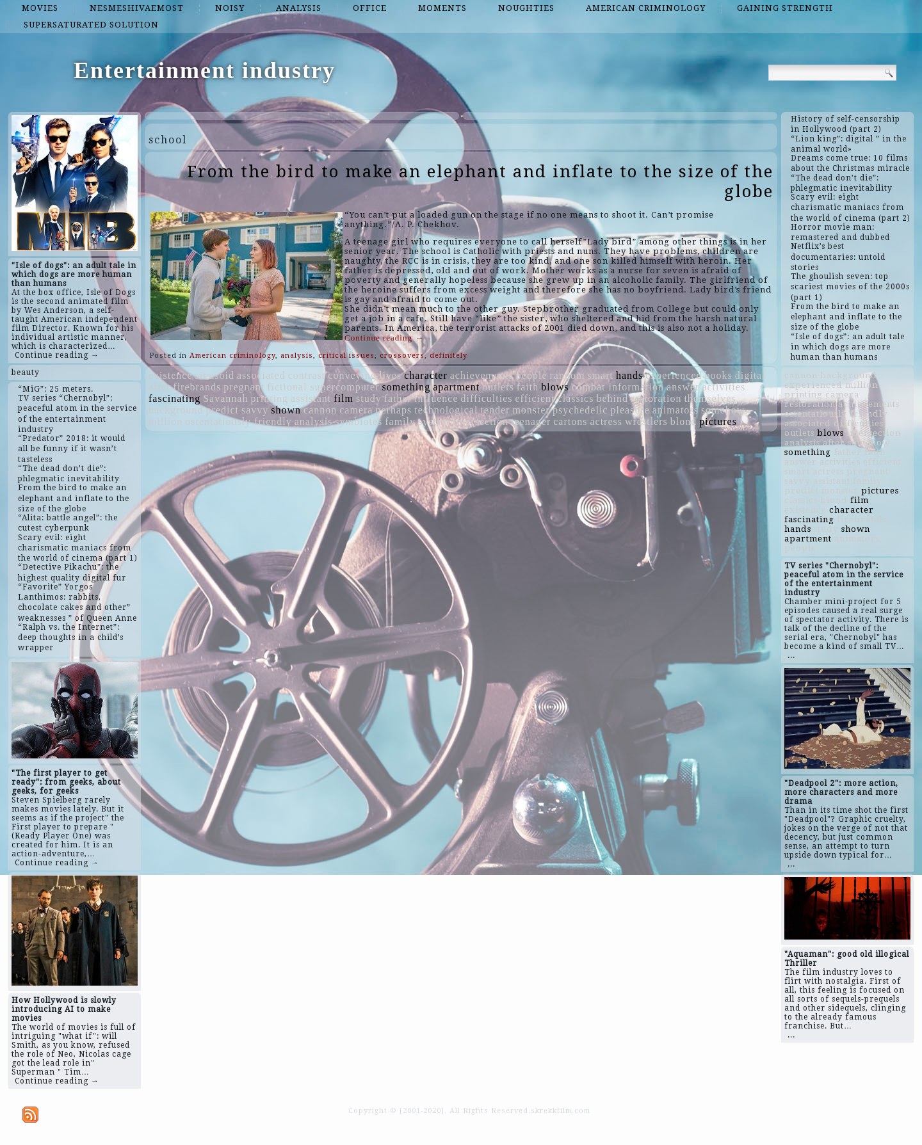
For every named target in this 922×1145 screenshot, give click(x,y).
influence (436, 398)
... (791, 655)
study (369, 398)
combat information (617, 386)
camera (356, 409)
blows (555, 386)
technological (446, 409)
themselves (710, 398)
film (343, 398)
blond (683, 421)
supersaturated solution (91, 24)
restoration (656, 398)
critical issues (346, 355)
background (176, 409)
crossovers (402, 355)
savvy (254, 409)
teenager (531, 421)
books (718, 375)
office (370, 8)
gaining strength (785, 8)
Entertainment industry (205, 70)
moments (442, 8)
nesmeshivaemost (137, 8)
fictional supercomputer (323, 386)
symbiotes (358, 421)
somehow (723, 409)
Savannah (225, 398)
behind (612, 398)
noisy (230, 8)
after (159, 386)
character (426, 375)
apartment (456, 386)
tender (495, 409)
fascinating (174, 398)
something (406, 386)
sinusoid (214, 375)
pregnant (243, 386)
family (400, 421)
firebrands (197, 386)
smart (600, 375)
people (531, 375)
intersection (480, 421)
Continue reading (384, 337)
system (434, 421)
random (567, 375)
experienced (673, 375)
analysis (298, 8)
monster (531, 409)
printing (269, 398)
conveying (352, 375)
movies (40, 8)
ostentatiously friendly (238, 421)
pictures (718, 421)
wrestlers (646, 421)
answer (683, 386)
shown (286, 409)
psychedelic (580, 409)
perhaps (393, 409)
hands (629, 375)
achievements (482, 375)
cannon (320, 409)
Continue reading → (57, 355)
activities (723, 386)
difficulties (486, 398)
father (398, 398)
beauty (26, 372)
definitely (448, 355)
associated (261, 375)
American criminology (646, 8)
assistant (311, 398)
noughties (526, 8)
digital (750, 375)
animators (675, 409)
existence (171, 375)
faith (527, 386)
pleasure (629, 409)
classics (576, 398)
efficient (535, 398)
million (165, 421)
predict (222, 409)
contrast (307, 375)
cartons (570, 421)
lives (390, 375)
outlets (498, 386)
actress (606, 421)
